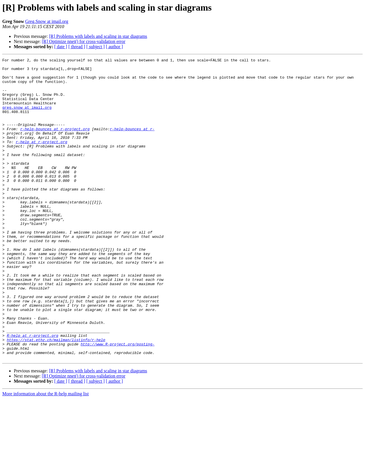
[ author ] (114, 46)
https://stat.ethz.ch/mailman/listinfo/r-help (56, 396)
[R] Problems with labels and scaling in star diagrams (98, 36)
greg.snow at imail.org (27, 117)
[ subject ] (95, 46)
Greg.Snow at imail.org (46, 21)
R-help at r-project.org (32, 391)
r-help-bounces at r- (132, 143)
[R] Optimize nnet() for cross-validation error (83, 41)
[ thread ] (76, 46)
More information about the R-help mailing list (45, 454)
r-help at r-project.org (41, 159)
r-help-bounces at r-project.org (55, 143)
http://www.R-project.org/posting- (117, 401)
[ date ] (60, 46)
